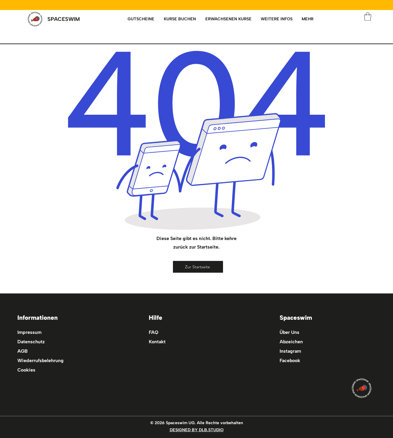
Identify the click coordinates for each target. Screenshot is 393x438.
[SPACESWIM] (63, 19)
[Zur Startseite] (198, 267)
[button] (228, 19)
